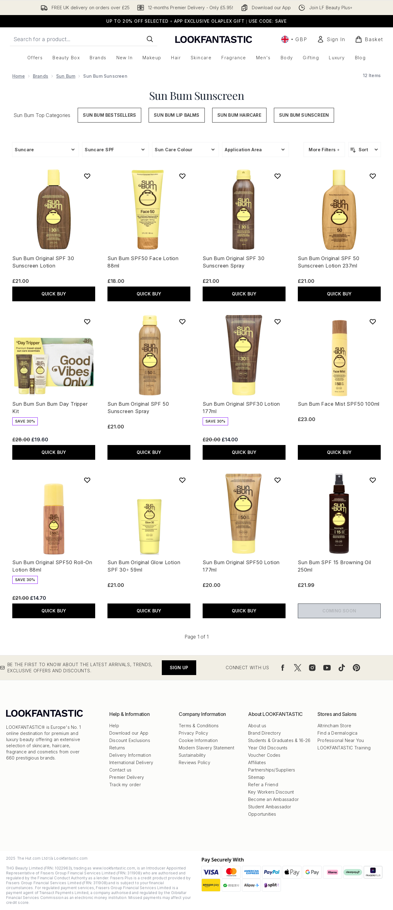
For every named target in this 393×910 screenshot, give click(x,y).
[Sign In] (331, 39)
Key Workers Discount (271, 792)
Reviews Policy (194, 762)
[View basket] (369, 39)
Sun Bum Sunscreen (196, 95)
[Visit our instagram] (312, 667)
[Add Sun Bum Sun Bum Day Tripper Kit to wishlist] (87, 321)
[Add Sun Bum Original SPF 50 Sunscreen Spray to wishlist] (182, 321)
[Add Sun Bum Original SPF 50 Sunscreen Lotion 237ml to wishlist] (372, 176)
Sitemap (256, 777)
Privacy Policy (193, 733)
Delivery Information (130, 755)
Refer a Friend (263, 784)
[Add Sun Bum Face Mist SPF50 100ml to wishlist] (372, 321)
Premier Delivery (126, 777)
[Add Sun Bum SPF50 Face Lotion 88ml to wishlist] (182, 176)
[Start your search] (83, 39)
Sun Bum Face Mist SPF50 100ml (338, 404)
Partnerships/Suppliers (271, 769)
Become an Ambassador (273, 799)
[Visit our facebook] (282, 667)
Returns (117, 747)
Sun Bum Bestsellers (109, 115)
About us (257, 725)
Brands (40, 76)
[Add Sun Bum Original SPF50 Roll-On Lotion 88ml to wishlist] (87, 480)
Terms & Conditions (199, 725)
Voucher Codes (264, 755)
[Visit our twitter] (297, 667)
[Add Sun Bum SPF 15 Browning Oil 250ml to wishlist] (372, 480)
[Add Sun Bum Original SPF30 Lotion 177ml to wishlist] (277, 321)
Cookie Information (198, 740)
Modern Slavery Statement (206, 747)
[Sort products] (364, 149)
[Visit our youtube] (327, 667)
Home (18, 76)
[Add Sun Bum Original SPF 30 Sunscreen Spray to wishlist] (277, 176)
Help (114, 725)
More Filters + (324, 149)
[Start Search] (150, 39)
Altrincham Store (334, 725)
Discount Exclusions (129, 740)
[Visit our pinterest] (356, 667)
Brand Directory (264, 733)
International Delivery (131, 762)
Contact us (120, 769)
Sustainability (192, 755)
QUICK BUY (53, 293)
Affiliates (257, 762)
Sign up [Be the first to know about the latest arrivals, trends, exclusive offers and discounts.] (179, 667)
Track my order (125, 784)
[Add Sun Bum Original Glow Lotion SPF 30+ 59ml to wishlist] (182, 480)
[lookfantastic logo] (213, 39)
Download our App (128, 733)
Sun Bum (65, 76)
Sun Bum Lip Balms (176, 115)
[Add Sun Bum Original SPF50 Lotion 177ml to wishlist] (277, 480)
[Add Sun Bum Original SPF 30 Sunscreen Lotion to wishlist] (87, 176)
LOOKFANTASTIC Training (344, 747)
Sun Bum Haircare (239, 115)
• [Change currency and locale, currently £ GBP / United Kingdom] (294, 39)
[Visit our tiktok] (341, 667)
